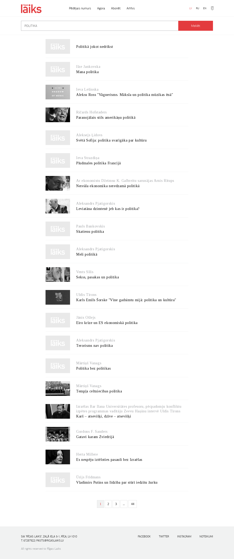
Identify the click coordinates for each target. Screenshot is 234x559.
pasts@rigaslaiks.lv (50, 540)
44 (132, 504)
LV (190, 8)
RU (197, 8)
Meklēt (195, 26)
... (124, 504)
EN (204, 8)
